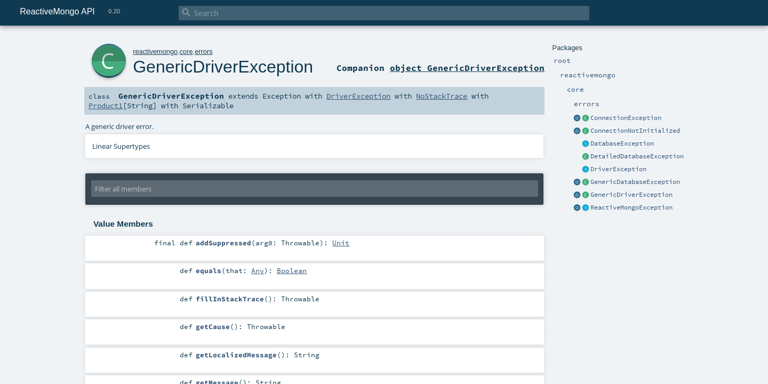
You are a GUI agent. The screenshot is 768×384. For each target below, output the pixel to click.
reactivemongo (155, 51)
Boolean (292, 270)
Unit (340, 242)
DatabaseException (622, 143)
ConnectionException (625, 118)
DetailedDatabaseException (637, 156)
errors (203, 51)
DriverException (618, 169)
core (186, 51)
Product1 (106, 105)
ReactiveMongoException (631, 207)
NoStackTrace (441, 96)
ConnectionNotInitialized (635, 130)
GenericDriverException (631, 194)
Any (257, 270)
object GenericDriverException (467, 67)
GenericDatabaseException (635, 182)
